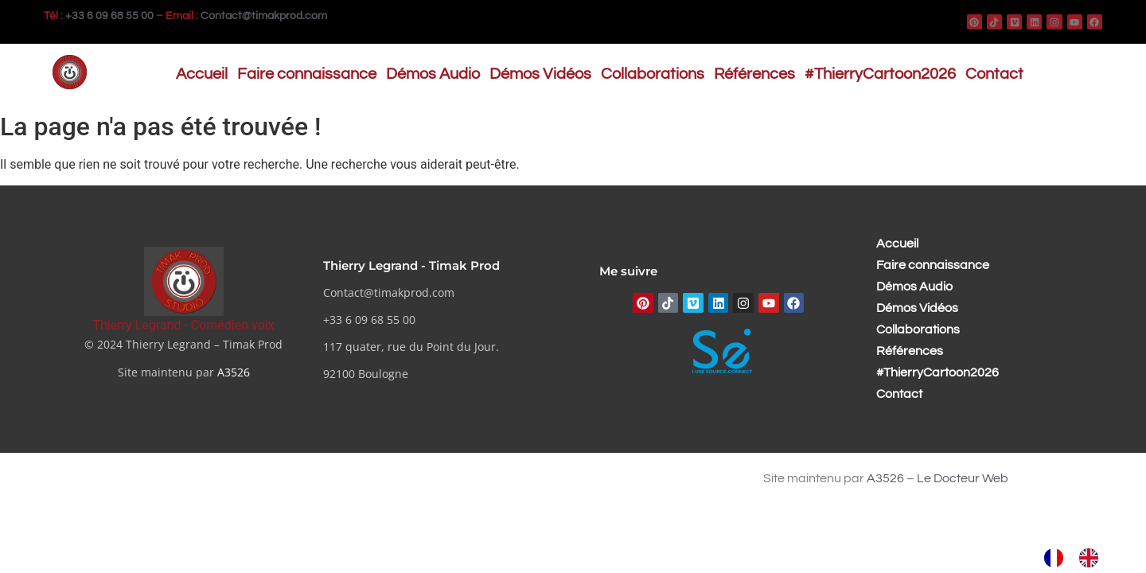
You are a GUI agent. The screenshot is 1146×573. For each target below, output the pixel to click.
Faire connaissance (306, 74)
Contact (994, 74)
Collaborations (652, 74)
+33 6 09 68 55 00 (109, 15)
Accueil (202, 74)
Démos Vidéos (540, 74)
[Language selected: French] (1079, 558)
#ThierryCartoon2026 (880, 74)
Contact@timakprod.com (264, 15)
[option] (1092, 557)
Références (754, 74)
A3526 (233, 372)
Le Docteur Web (962, 478)
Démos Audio (433, 74)
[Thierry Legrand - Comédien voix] (184, 281)
